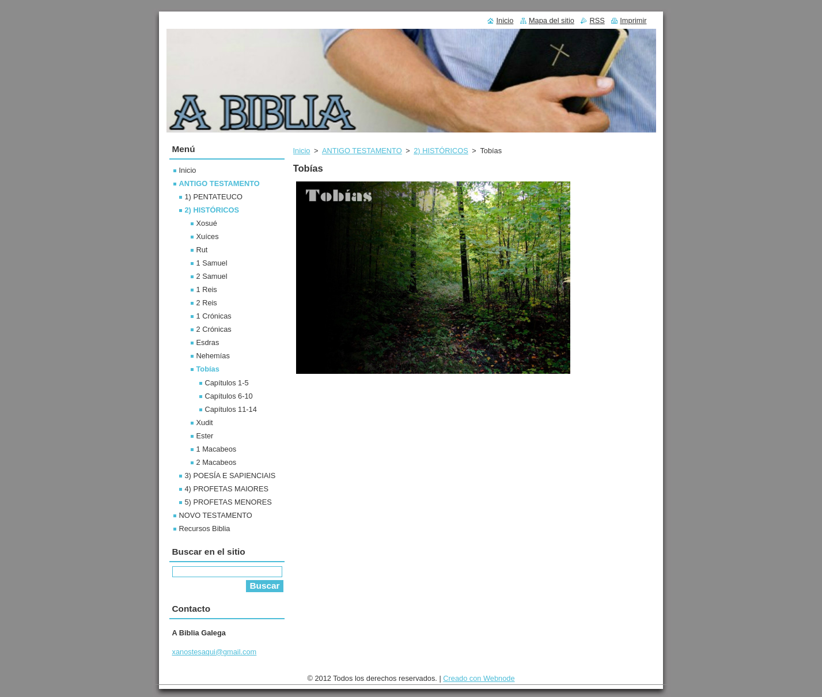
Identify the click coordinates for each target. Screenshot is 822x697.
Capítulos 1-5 (227, 382)
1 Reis (206, 289)
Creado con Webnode (478, 678)
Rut (202, 249)
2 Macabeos (216, 462)
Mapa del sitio (551, 20)
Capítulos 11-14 (231, 409)
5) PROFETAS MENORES (228, 502)
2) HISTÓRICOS (441, 150)
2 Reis (206, 302)
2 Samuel (212, 276)
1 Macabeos (216, 449)
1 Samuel (212, 263)
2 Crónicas (214, 329)
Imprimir (633, 20)
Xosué (206, 223)
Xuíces (207, 236)
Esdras (207, 342)
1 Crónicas (214, 316)
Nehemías (213, 355)
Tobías (207, 369)
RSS (596, 20)
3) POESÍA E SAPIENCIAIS (230, 475)
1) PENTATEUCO (214, 196)
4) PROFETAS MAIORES (227, 488)
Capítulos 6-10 (229, 396)
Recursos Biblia (204, 528)
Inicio (301, 150)
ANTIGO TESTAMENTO (362, 150)
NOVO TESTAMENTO (215, 515)
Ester (205, 435)
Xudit (204, 422)
